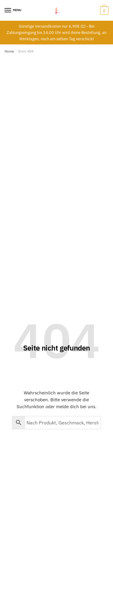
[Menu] (8, 10)
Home (9, 51)
